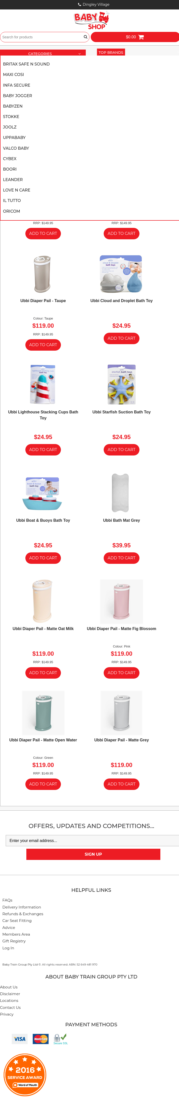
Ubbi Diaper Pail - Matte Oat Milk (43, 629)
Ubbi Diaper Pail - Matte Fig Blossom (121, 629)
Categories (56, 54)
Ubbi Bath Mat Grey (121, 520)
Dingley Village (96, 4)
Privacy (6, 1014)
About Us (9, 987)
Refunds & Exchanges (22, 913)
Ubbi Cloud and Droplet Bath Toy (121, 301)
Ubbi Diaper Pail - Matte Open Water (43, 740)
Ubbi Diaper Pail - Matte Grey (121, 740)
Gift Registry (14, 941)
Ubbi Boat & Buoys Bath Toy (43, 520)
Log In (8, 948)
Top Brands (112, 52)
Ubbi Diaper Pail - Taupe (43, 301)
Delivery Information (21, 907)
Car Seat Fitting (17, 920)
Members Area (16, 934)
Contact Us (10, 1007)
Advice (8, 927)
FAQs (7, 900)
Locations (9, 1000)
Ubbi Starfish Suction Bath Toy (121, 412)
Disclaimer (10, 993)
